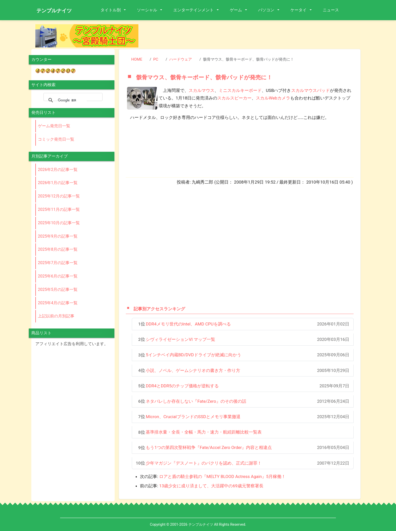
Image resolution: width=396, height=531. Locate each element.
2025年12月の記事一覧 (59, 196)
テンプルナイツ (54, 11)
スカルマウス (201, 90)
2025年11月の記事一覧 (59, 209)
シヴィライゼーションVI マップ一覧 (180, 339)
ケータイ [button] (299, 10)
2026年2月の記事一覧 (58, 169)
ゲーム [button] (236, 10)
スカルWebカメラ (273, 97)
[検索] (72, 100)
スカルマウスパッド (310, 90)
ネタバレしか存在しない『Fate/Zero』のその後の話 (196, 401)
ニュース (331, 10)
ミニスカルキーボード (240, 90)
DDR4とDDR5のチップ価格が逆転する (182, 385)
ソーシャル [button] (147, 10)
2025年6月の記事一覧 (58, 276)
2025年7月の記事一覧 (58, 262)
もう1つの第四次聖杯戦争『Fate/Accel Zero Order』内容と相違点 (209, 447)
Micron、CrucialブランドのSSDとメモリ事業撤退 (193, 416)
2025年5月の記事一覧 (58, 289)
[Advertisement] (253, 35)
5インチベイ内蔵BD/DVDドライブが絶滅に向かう (193, 354)
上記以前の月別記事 (56, 316)
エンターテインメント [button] (194, 10)
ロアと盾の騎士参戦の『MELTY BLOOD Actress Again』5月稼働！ (222, 476)
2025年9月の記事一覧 (58, 236)
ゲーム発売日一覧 (54, 125)
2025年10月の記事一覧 (59, 222)
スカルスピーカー (234, 97)
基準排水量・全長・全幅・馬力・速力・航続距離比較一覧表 (204, 432)
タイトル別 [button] (111, 10)
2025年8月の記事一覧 (58, 249)
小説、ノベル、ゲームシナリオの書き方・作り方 (193, 370)
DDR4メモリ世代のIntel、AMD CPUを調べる (188, 323)
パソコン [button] (266, 10)
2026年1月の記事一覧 (58, 182)
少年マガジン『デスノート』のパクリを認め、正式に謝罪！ (204, 463)
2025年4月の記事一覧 (58, 302)
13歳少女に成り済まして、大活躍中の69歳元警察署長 (211, 485)
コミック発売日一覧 (56, 139)
